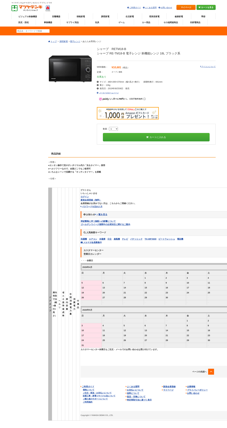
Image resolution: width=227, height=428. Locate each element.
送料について (133, 393)
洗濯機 (84, 239)
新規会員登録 (91, 200)
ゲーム (122, 22)
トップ (54, 41)
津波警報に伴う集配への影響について (98, 221)
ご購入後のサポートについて (95, 399)
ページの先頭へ (199, 372)
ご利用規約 (87, 402)
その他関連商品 (170, 22)
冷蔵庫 (102, 239)
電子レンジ (75, 41)
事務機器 (48, 22)
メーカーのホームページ (109, 93)
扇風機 (117, 239)
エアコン (93, 239)
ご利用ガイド (135, 7)
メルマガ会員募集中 (91, 242)
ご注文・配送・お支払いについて (97, 393)
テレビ (125, 239)
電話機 (180, 239)
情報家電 (81, 16)
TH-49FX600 (150, 239)
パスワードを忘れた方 (92, 206)
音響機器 (56, 16)
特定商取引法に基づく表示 (139, 400)
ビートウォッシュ (166, 239)
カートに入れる (156, 137)
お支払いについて (135, 390)
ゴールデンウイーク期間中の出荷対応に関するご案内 (105, 224)
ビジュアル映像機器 (27, 16)
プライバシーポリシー (197, 390)
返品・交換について (136, 396)
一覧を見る (101, 214)
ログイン (85, 196)
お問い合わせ (166, 7)
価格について (88, 390)
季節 (203, 16)
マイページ (186, 7)
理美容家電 (154, 16)
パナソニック (136, 239)
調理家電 (105, 16)
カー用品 (146, 22)
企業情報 (191, 386)
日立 (109, 239)
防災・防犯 (23, 22)
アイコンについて (208, 67)
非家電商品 (195, 22)
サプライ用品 (72, 22)
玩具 (97, 22)
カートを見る (206, 7)
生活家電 (130, 16)
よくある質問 (151, 7)
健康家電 (179, 16)
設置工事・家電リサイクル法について (99, 396)
